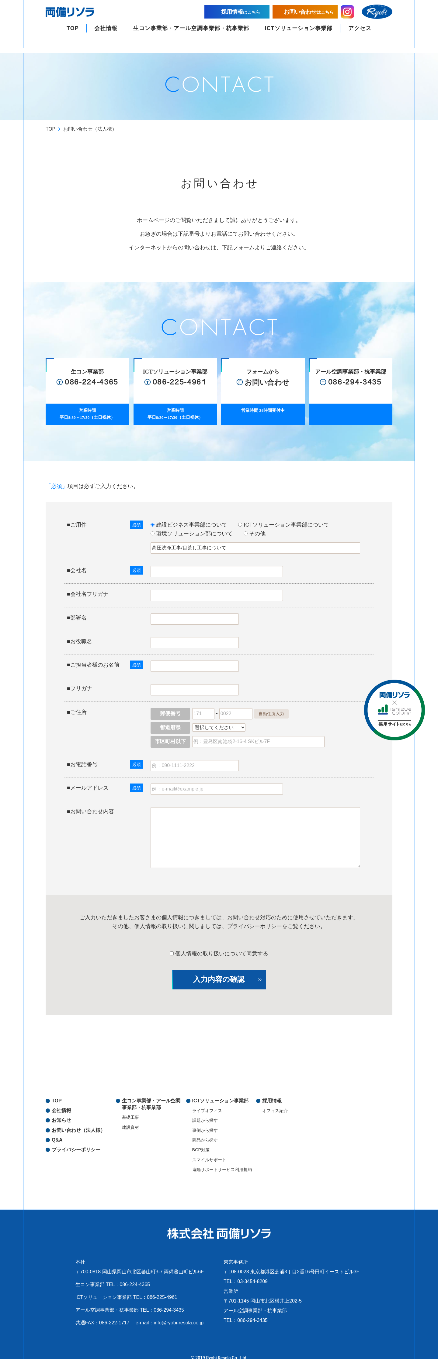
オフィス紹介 (275, 1103)
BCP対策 (201, 1142)
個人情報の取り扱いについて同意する (219, 946)
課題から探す (205, 1112)
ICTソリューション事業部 (298, 33)
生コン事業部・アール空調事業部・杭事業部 (191, 33)
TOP (73, 33)
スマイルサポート (209, 1152)
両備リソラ (74, 15)
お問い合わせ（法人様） (78, 1122)
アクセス (359, 33)
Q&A (57, 1132)
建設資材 (130, 1119)
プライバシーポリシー (254, 919)
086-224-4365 (135, 1276)
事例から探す (205, 1122)
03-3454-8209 (252, 1273)
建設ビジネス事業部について (194, 517)
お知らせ (61, 1112)
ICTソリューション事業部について (289, 517)
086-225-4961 (162, 1289)
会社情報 (105, 33)
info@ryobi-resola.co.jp (178, 1315)
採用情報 (272, 1093)
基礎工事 (130, 1109)
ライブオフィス (207, 1103)
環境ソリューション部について (197, 526)
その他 (260, 526)
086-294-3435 (169, 1302)
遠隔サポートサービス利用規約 (222, 1161)
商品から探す (205, 1132)
